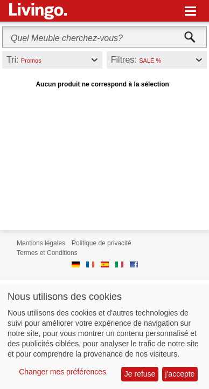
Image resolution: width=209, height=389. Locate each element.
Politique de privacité (101, 243)
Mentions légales (41, 243)
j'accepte (180, 374)
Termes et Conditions (47, 253)
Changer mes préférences (62, 371)
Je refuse (140, 374)
